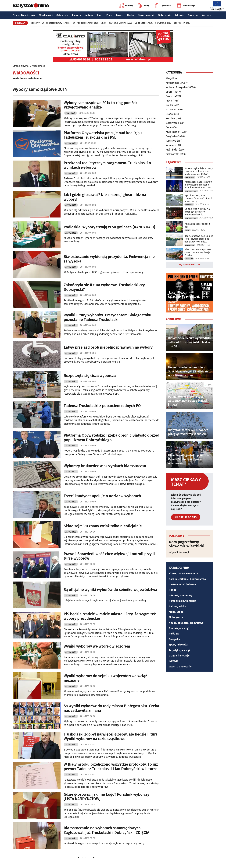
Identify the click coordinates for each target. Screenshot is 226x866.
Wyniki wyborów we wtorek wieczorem (97, 646)
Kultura (89, 15)
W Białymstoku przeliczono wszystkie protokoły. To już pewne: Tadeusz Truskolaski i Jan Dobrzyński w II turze (111, 766)
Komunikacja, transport (182, 600)
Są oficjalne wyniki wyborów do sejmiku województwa (110, 589)
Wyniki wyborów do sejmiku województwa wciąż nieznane (105, 678)
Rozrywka (174, 639)
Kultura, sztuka (177, 606)
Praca (109, 15)
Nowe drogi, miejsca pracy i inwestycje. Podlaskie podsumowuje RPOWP (198, 171)
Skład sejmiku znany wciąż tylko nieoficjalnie (103, 526)
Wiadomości (46, 15)
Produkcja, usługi (179, 628)
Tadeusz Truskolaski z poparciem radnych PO (102, 405)
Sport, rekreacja (178, 644)
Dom (168, 127)
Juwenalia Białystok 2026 (120, 23)
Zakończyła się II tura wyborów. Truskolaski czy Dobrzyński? (104, 287)
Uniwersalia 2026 (163, 23)
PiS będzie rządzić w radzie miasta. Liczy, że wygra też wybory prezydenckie (110, 616)
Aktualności (70, 143)
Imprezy (126, 5)
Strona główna (21, 65)
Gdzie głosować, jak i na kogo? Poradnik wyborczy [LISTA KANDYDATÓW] (106, 796)
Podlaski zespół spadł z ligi (197, 225)
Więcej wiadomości (188, 265)
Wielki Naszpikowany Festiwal (56, 23)
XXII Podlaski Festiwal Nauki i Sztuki (90, 23)
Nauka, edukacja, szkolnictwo (186, 622)
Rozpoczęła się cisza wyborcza (90, 375)
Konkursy (35, 23)
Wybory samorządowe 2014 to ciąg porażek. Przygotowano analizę (101, 105)
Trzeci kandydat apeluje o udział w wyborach (102, 496)
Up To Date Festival (144, 23)
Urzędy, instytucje (179, 655)
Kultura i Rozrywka (176, 87)
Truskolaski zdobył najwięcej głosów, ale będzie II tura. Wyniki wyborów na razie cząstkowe (111, 736)
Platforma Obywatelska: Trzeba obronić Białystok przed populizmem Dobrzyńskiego (111, 437)
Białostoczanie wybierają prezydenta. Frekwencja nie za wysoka (109, 258)
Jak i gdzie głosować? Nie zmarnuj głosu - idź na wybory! (105, 197)
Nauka (130, 15)
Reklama (174, 633)
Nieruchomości (146, 15)
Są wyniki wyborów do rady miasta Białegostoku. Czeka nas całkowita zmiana (111, 708)
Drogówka (171, 136)
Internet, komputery (180, 595)
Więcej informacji (179, 552)
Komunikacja (186, 5)
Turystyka (193, 15)
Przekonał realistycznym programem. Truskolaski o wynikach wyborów (107, 165)
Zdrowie (179, 15)
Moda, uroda (176, 611)
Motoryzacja (164, 15)
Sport (100, 15)
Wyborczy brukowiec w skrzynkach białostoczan (105, 466)
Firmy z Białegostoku (24, 15)
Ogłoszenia (163, 5)
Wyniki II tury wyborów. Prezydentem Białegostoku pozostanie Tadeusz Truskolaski (107, 317)
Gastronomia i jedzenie (182, 584)
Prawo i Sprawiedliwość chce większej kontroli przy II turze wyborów (109, 556)
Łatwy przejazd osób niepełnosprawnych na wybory (108, 347)
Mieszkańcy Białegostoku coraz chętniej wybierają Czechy (198, 252)
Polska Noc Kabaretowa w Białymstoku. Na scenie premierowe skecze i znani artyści (198, 184)
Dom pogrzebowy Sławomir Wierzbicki (186, 544)
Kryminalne (172, 131)
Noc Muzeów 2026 (181, 23)
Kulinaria (171, 145)
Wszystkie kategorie (180, 666)
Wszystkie (171, 78)
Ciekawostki (172, 154)
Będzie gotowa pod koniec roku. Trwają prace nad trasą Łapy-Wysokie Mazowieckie (198, 239)
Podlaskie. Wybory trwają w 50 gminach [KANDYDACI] (109, 227)
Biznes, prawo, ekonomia (183, 573)
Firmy (143, 5)
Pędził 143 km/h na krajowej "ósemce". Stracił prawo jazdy (198, 198)
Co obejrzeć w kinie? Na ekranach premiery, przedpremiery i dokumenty (197, 211)
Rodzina (170, 118)
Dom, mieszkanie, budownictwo (187, 579)
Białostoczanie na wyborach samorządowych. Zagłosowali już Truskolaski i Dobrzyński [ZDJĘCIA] (107, 830)
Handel (173, 589)
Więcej (206, 15)
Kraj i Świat (70, 113)
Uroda (169, 114)
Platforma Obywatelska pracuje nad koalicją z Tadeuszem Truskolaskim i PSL (103, 135)
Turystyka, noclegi (179, 650)
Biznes (119, 15)
